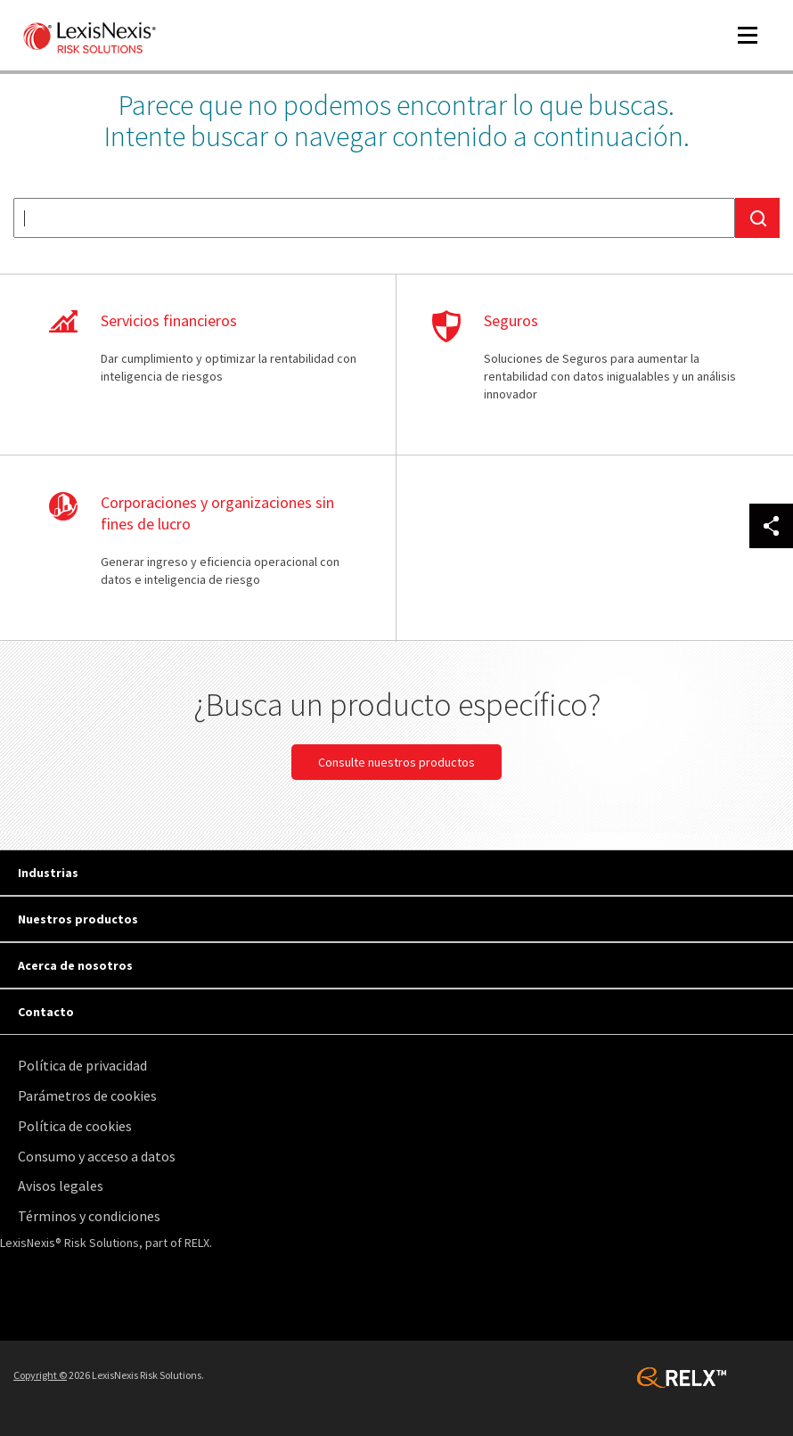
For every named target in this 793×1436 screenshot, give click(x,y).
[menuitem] (401, 1066)
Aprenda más (204, 365)
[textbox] (374, 218)
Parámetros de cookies (87, 1095)
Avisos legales (60, 1185)
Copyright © (40, 1375)
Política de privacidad (82, 1065)
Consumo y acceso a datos (97, 1156)
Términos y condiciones (89, 1216)
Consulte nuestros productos (396, 762)
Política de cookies (75, 1126)
